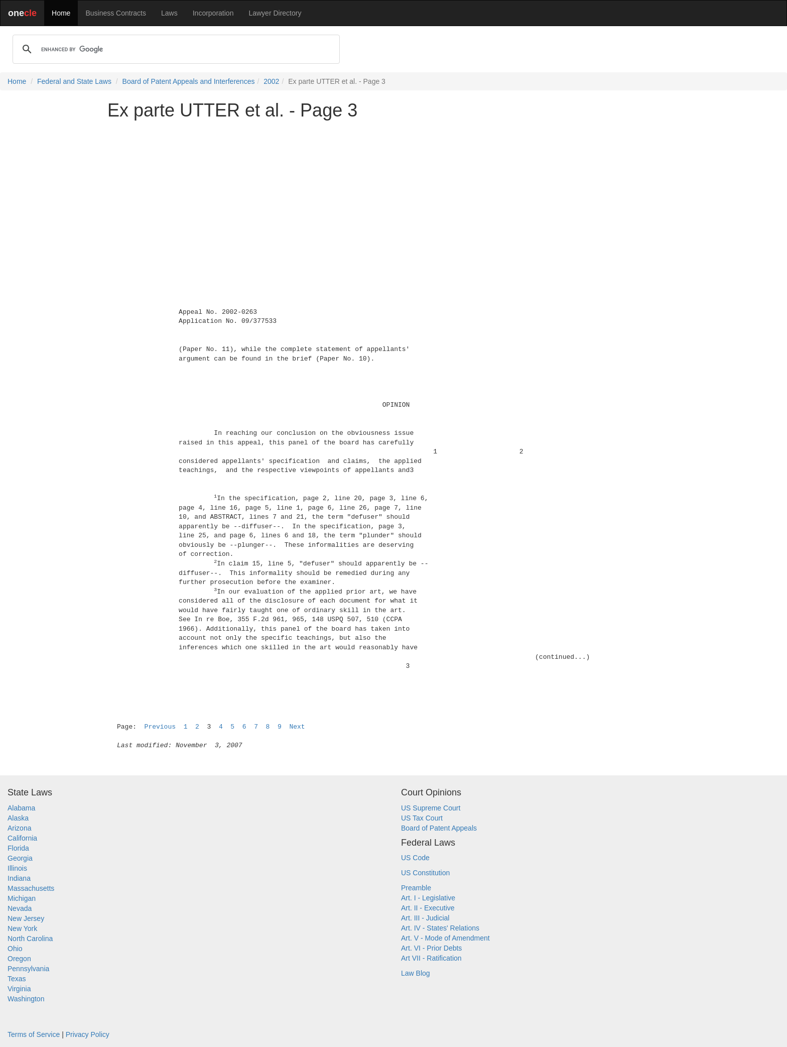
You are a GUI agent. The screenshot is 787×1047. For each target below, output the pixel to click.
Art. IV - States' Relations (440, 928)
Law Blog (415, 973)
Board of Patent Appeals (439, 828)
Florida (18, 848)
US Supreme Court (430, 808)
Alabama (21, 808)
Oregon (19, 959)
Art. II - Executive (428, 908)
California (22, 838)
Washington (26, 999)
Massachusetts (31, 888)
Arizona (19, 828)
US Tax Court (422, 818)
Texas (17, 979)
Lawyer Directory (274, 13)
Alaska (18, 818)
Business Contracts (115, 13)
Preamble (416, 888)
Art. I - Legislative (428, 898)
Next (297, 727)
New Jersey (26, 918)
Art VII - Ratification (431, 958)
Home (61, 13)
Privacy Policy (87, 1034)
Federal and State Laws (74, 81)
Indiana (19, 878)
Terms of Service (34, 1034)
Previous (160, 727)
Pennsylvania (28, 969)
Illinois (17, 868)
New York (22, 928)
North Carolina (30, 939)
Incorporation (213, 13)
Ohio (15, 949)
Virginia (19, 989)
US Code (415, 858)
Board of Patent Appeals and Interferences (188, 81)
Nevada (20, 908)
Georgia (20, 858)
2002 (271, 81)
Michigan (22, 898)
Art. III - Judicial (425, 918)
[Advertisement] (393, 198)
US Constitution (425, 873)
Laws (169, 13)
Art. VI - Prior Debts (431, 948)
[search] (174, 49)
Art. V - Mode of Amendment (445, 938)
